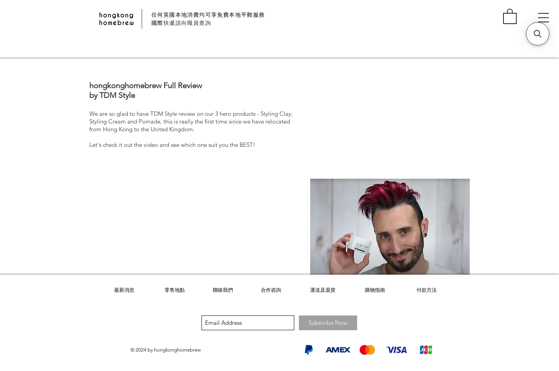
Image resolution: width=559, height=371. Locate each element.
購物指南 (375, 290)
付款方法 (427, 290)
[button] (510, 16)
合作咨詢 (271, 290)
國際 (157, 22)
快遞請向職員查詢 (187, 22)
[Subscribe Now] (328, 322)
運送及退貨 (322, 290)
